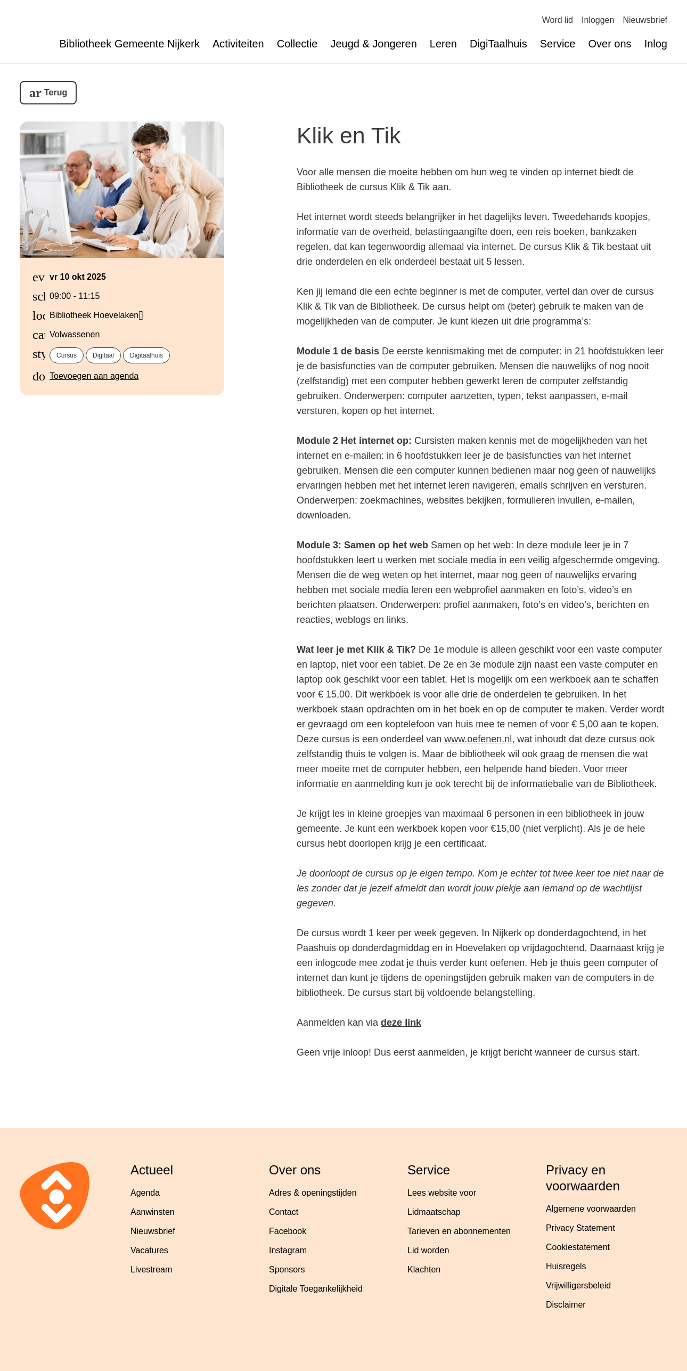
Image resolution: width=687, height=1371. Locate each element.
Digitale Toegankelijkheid (316, 1288)
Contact (283, 1211)
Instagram (288, 1250)
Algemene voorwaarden (591, 1208)
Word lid (557, 20)
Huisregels (566, 1266)
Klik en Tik (348, 135)
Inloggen (598, 20)
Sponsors (287, 1269)
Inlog (655, 44)
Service (558, 44)
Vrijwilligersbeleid (578, 1285)
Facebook (287, 1231)
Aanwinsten (152, 1211)
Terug (55, 92)
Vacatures (149, 1250)
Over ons (609, 44)
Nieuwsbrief (645, 20)
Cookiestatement (578, 1247)
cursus (66, 355)
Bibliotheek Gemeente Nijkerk (130, 44)
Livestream (151, 1269)
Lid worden (428, 1250)
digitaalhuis (146, 355)
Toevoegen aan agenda (94, 375)
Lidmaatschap (434, 1211)
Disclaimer (566, 1304)
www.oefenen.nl (478, 739)
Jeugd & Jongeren (373, 44)
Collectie (297, 44)
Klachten (423, 1269)
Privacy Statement (580, 1227)
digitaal (103, 355)
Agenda (145, 1192)
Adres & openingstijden (313, 1192)
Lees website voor (441, 1192)
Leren (443, 44)
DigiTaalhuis (498, 44)
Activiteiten (238, 44)
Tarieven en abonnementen (459, 1231)
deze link (401, 1022)
